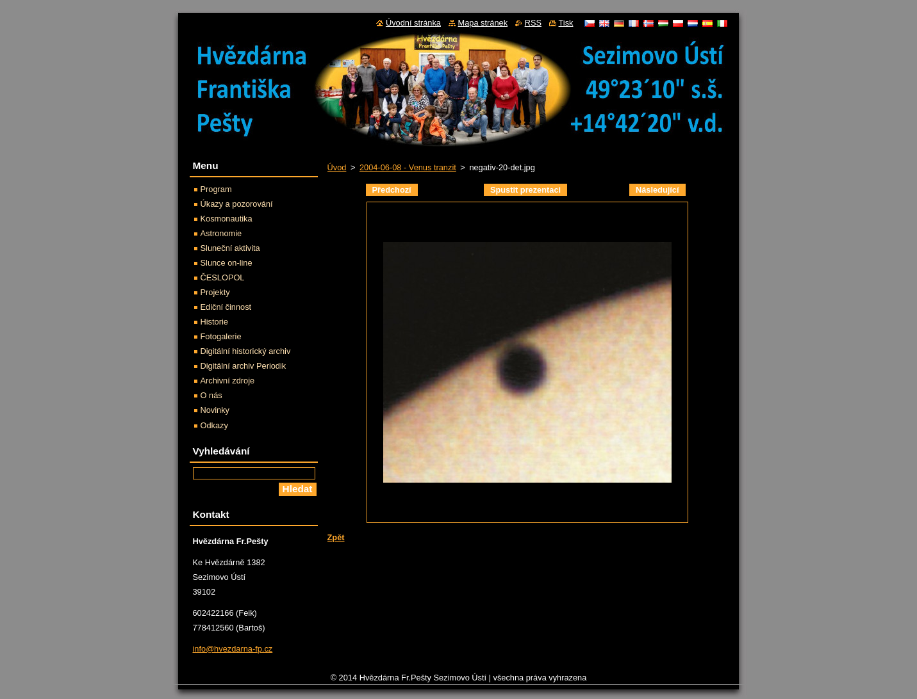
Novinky (215, 410)
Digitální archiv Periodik (243, 366)
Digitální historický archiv (246, 351)
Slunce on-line (226, 263)
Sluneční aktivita (230, 248)
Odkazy (214, 425)
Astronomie (221, 233)
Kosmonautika (226, 218)
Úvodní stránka (413, 23)
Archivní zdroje (228, 380)
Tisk (566, 23)
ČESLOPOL (223, 277)
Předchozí (391, 190)
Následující (657, 190)
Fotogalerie (221, 336)
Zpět (336, 537)
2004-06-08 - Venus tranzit (407, 167)
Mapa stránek (483, 23)
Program (216, 189)
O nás (211, 395)
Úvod (337, 167)
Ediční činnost (226, 307)
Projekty (215, 292)
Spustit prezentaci (525, 190)
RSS (533, 23)
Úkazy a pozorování (237, 204)
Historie (214, 321)
